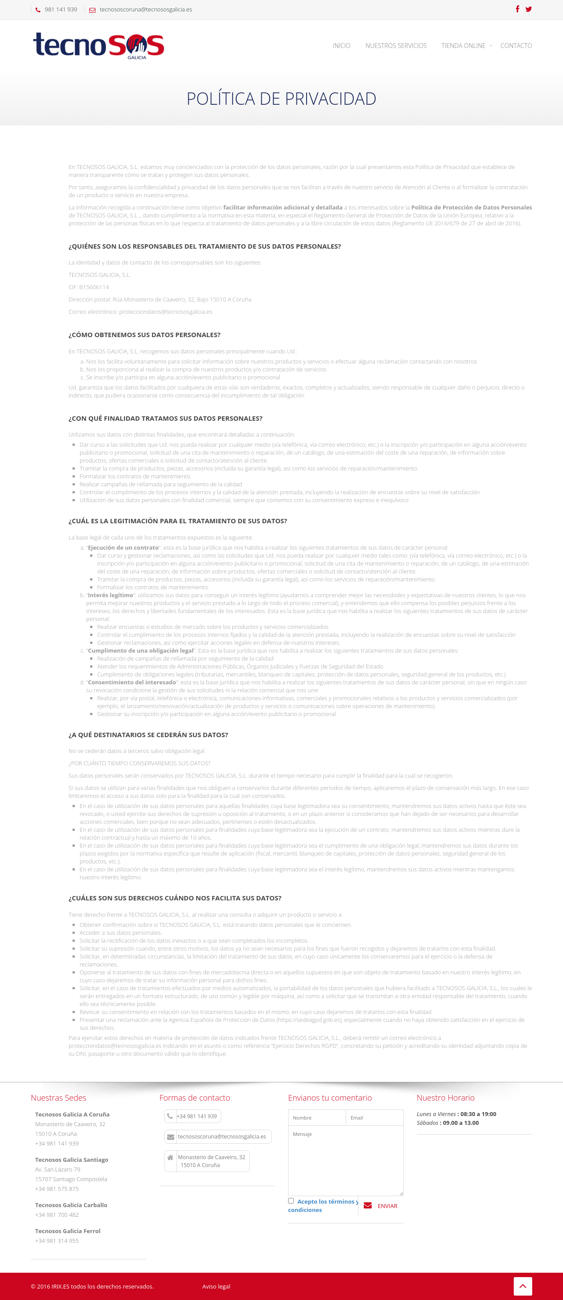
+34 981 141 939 (192, 1116)
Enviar (380, 1205)
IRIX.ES (60, 1286)
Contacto (516, 45)
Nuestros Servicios (396, 45)
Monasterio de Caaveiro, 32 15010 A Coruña (206, 1161)
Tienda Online (464, 45)
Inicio (342, 45)
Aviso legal (216, 1286)
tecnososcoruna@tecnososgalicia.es (217, 1137)
